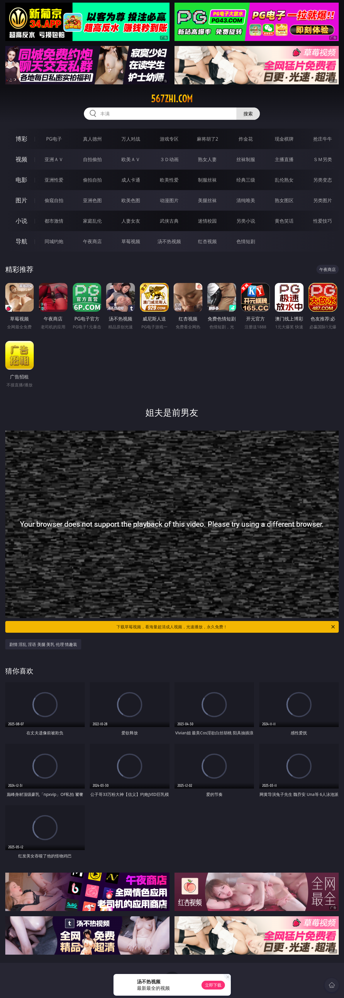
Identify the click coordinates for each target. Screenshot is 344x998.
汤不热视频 (169, 241)
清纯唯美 (245, 200)
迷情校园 (207, 221)
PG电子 (54, 139)
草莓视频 (130, 241)
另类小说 (245, 221)
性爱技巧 (322, 221)
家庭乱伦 (92, 221)
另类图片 (322, 200)
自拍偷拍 (92, 159)
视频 (21, 159)
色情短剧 (245, 241)
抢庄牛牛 (322, 139)
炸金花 (246, 139)
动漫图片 (169, 200)
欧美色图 (130, 200)
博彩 (21, 139)
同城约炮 (54, 241)
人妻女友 (130, 221)
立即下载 (213, 985)
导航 (21, 241)
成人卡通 (130, 180)
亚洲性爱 (54, 180)
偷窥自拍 (54, 200)
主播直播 (284, 159)
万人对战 (130, 139)
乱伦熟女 (284, 180)
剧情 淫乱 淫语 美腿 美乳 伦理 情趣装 (43, 644)
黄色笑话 (284, 221)
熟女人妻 (207, 159)
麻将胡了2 (207, 139)
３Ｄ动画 (169, 159)
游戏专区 (169, 139)
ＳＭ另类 (322, 159)
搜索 (248, 113)
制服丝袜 (207, 180)
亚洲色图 (92, 200)
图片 (21, 200)
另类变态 (322, 180)
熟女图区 (284, 200)
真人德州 (92, 139)
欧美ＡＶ (130, 159)
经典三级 (245, 180)
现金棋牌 (284, 139)
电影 (21, 180)
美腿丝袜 (207, 200)
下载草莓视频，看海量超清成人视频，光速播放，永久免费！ (226, 626)
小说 (21, 221)
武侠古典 (169, 221)
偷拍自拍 (92, 180)
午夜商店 (92, 241)
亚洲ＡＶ (54, 159)
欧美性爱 (169, 180)
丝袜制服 (245, 159)
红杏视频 (207, 241)
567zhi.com (172, 99)
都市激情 (54, 221)
